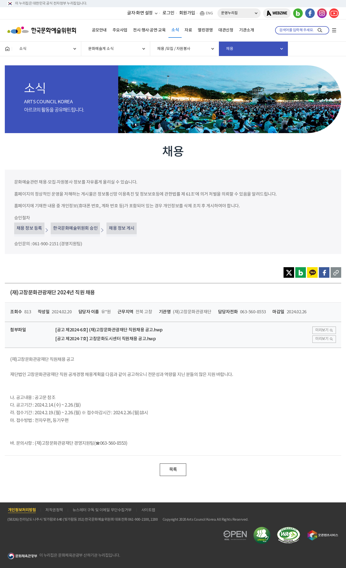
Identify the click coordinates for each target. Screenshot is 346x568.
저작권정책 (54, 510)
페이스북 (310, 13)
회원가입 (187, 13)
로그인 (168, 13)
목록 (173, 469)
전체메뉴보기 (334, 30)
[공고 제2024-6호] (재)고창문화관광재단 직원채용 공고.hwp (109, 330)
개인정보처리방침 (22, 510)
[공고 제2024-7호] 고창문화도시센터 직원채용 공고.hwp (105, 338)
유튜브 (334, 13)
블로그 (298, 13)
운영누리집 (229, 13)
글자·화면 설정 (140, 13)
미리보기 (321, 330)
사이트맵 (148, 510)
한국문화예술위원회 (42, 30)
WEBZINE (279, 13)
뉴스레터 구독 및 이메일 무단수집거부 (102, 510)
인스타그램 (322, 13)
